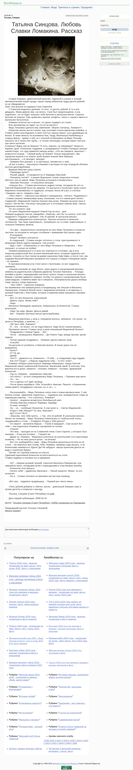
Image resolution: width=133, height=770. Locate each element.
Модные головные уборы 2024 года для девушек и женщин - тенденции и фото (24, 592)
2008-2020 (49, 740)
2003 (85, 740)
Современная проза (69, 719)
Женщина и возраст (29, 719)
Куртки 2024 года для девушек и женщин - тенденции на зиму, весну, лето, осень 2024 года (67, 592)
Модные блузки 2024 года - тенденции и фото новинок (23, 617)
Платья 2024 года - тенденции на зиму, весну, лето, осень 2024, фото (26, 629)
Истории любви (27, 696)
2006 (65, 740)
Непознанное (65, 696)
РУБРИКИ (114, 43)
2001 (54, 743)
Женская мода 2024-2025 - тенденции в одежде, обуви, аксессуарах (24, 677)
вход (114, 29)
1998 (74, 743)
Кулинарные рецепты (30, 703)
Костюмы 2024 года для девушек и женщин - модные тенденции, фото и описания (66, 629)
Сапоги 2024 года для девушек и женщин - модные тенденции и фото (69, 663)
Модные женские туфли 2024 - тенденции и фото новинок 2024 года (25, 665)
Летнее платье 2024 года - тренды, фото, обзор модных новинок (24, 604)
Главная (45, 7)
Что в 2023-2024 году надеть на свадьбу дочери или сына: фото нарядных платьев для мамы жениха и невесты (69, 606)
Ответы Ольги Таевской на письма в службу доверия (67, 727)
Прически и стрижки (68, 7)
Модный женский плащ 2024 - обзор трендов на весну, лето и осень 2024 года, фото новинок (26, 641)
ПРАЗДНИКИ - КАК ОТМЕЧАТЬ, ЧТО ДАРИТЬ (112, 55)
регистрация (44, 529)
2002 (47, 743)
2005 (72, 740)
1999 (67, 743)
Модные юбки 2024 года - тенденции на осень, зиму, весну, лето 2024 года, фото (68, 641)
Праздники (86, 7)
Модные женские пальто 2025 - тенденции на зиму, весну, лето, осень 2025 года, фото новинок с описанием (68, 578)
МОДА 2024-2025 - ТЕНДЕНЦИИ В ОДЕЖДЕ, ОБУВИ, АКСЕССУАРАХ (111, 47)
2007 (58, 740)
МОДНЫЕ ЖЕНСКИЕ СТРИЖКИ (111, 59)
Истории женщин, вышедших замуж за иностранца (69, 676)
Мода (54, 7)
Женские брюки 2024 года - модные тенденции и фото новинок (67, 617)
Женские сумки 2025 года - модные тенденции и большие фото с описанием (67, 566)
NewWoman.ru (13, 3)
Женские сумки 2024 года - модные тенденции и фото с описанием (23, 653)
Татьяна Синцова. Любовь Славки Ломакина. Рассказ (45, 548)
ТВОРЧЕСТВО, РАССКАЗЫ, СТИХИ (77, 15)
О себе (50, 493)
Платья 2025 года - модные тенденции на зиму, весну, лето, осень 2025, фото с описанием (25, 566)
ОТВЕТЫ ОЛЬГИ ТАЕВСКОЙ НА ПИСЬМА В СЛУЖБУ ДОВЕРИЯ (114, 51)
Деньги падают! (13, 510)
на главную (8, 543)
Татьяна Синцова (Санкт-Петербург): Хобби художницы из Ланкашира (49, 503)
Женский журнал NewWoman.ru (65, 763)
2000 (61, 743)
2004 (78, 740)
